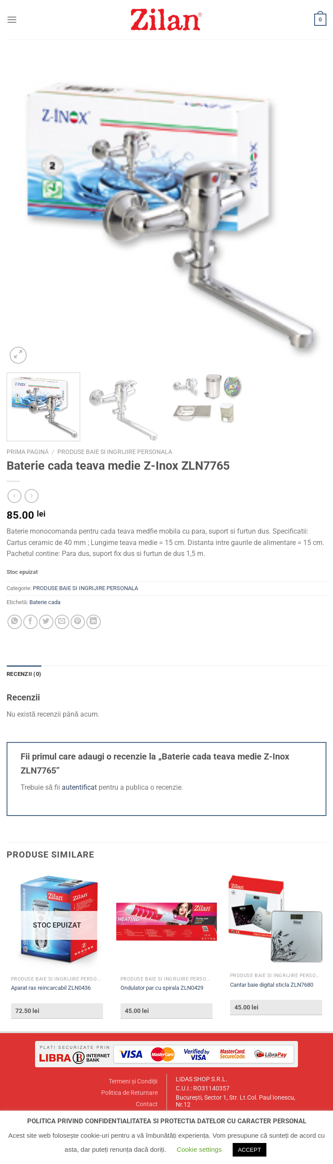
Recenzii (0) (24, 674)
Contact (147, 1104)
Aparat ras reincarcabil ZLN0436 (51, 988)
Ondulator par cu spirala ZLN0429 (161, 988)
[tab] (24, 674)
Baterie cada (44, 602)
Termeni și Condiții (133, 1081)
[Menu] (12, 19)
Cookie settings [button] (199, 1149)
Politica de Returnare (129, 1093)
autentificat (79, 787)
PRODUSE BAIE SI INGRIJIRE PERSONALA (114, 451)
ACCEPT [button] (249, 1149)
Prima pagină (28, 451)
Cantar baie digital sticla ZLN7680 (271, 984)
